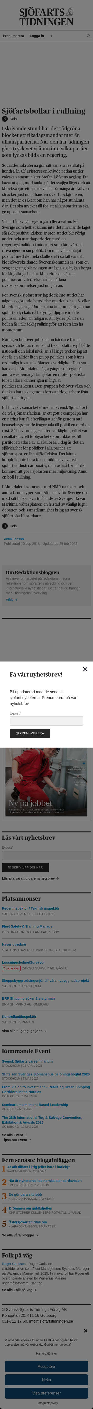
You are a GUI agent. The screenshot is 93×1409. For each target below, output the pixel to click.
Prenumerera (30, 733)
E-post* (46, 718)
